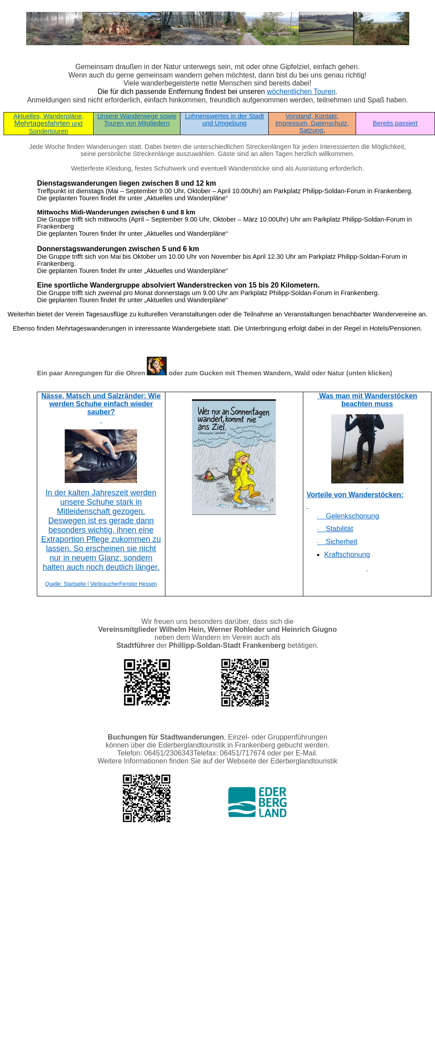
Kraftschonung (347, 554)
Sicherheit (337, 541)
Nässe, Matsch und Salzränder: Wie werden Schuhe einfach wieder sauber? (101, 404)
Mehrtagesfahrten (48, 124)
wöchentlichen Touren (301, 91)
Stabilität (335, 529)
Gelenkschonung (348, 516)
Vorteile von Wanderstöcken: (355, 494)
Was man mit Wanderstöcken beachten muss (367, 400)
